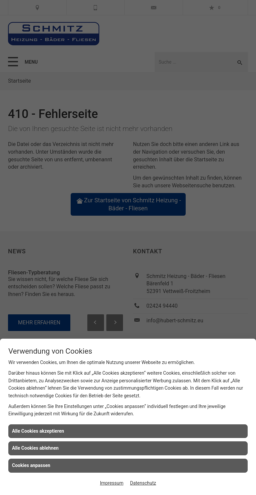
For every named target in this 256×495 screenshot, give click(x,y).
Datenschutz (143, 483)
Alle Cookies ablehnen (35, 448)
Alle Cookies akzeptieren (38, 431)
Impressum (111, 483)
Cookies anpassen (31, 465)
